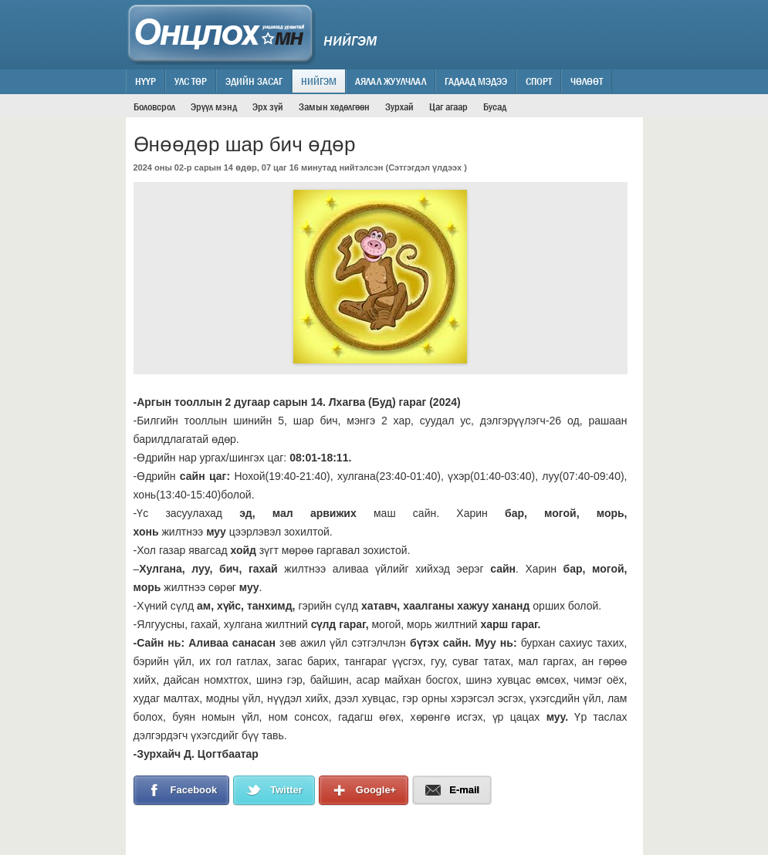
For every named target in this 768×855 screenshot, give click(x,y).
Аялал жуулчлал (390, 81)
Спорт (539, 81)
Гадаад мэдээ (476, 81)
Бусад (494, 106)
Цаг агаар (448, 106)
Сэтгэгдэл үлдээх (425, 167)
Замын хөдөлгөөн (334, 106)
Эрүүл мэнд (214, 106)
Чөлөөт (586, 81)
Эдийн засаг (254, 81)
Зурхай (399, 106)
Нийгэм (319, 81)
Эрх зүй (267, 106)
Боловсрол (154, 106)
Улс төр (190, 81)
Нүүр (145, 81)
